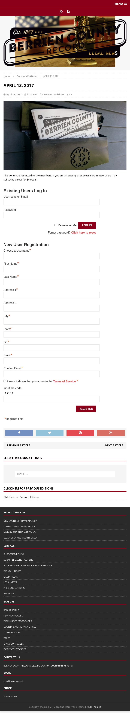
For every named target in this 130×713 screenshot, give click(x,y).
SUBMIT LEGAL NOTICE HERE (18, 559)
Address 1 (11, 289)
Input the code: (13, 388)
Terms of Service (65, 381)
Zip (6, 342)
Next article (114, 445)
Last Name (11, 276)
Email (8, 355)
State (8, 329)
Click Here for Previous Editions (21, 497)
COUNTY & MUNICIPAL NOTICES (20, 626)
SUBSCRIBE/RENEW (14, 554)
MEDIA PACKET (11, 576)
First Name (11, 263)
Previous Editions (54, 94)
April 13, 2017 (13, 94)
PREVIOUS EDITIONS (14, 587)
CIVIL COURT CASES (14, 643)
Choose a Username (17, 250)
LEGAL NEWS (10, 582)
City (7, 316)
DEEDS (7, 638)
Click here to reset (83, 232)
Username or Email (16, 196)
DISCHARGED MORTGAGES (18, 621)
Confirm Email (13, 368)
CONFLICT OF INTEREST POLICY (19, 526)
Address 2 (10, 302)
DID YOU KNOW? (12, 571)
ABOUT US (9, 593)
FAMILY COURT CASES (15, 649)
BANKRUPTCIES (12, 610)
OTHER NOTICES (12, 632)
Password (10, 209)
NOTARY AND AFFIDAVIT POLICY (20, 532)
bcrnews (32, 94)
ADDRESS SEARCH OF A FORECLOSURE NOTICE (28, 565)
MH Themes (94, 706)
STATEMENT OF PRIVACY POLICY (20, 520)
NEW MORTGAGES (13, 615)
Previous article (18, 445)
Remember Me (67, 225)
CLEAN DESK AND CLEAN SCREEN (21, 537)
